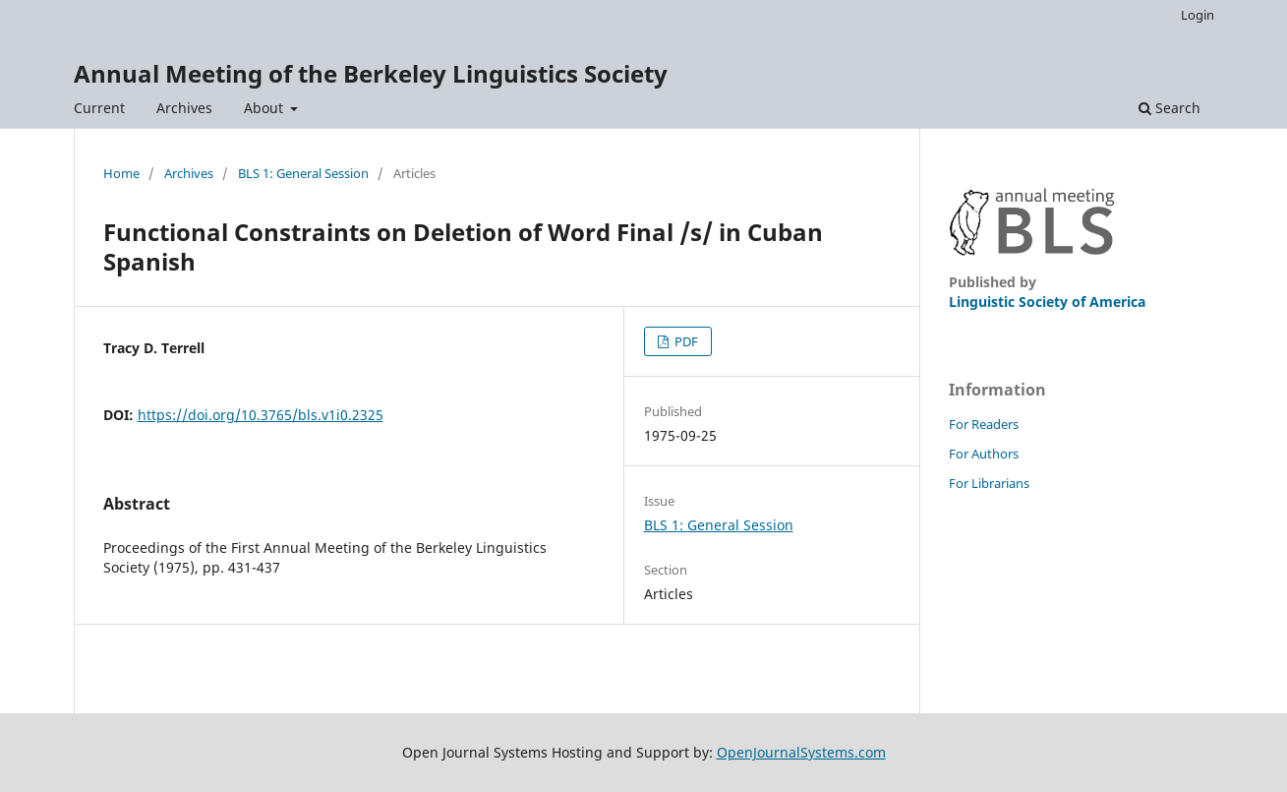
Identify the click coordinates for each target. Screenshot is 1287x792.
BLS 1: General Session (303, 173)
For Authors (984, 453)
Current (99, 107)
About (265, 107)
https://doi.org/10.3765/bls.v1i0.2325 (260, 414)
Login (1197, 15)
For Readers (984, 424)
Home (121, 173)
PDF (685, 341)
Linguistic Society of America (1047, 301)
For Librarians (989, 483)
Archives (184, 107)
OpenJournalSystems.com (801, 752)
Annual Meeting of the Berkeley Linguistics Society (371, 73)
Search (1169, 107)
